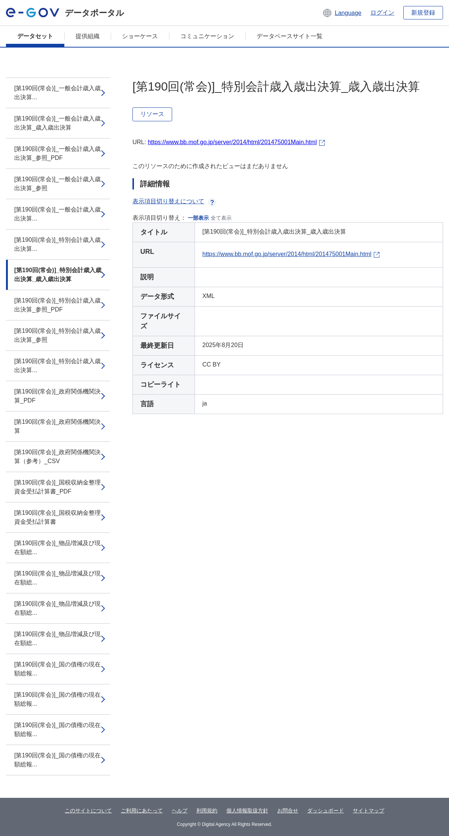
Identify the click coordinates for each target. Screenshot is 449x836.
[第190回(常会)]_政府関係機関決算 (57, 426)
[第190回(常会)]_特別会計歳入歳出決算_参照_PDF (57, 305)
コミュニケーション (207, 36)
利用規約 (206, 811)
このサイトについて (88, 811)
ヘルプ (179, 811)
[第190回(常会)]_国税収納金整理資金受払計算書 (57, 517)
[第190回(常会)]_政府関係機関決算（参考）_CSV (57, 456)
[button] (341, 13)
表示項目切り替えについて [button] (174, 201)
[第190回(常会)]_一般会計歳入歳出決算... (57, 92)
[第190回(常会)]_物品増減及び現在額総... (57, 547)
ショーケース (140, 36)
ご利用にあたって (142, 811)
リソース (152, 114)
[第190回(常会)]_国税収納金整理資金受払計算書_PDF (57, 487)
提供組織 (88, 36)
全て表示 (221, 218)
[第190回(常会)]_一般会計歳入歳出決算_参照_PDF (57, 153)
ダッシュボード (325, 811)
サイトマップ (368, 811)
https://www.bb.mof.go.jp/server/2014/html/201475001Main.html (232, 142)
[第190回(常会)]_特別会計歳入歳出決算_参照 (57, 335)
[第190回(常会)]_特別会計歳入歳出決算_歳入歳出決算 (57, 274)
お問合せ (287, 811)
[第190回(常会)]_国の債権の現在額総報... (57, 669)
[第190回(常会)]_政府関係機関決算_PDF (57, 396)
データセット (35, 36)
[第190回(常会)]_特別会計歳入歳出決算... (57, 244)
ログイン (382, 12)
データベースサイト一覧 (290, 36)
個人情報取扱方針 (247, 811)
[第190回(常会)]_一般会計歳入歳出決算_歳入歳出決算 (57, 123)
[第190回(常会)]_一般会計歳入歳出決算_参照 (57, 183)
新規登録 (423, 12)
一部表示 (198, 218)
